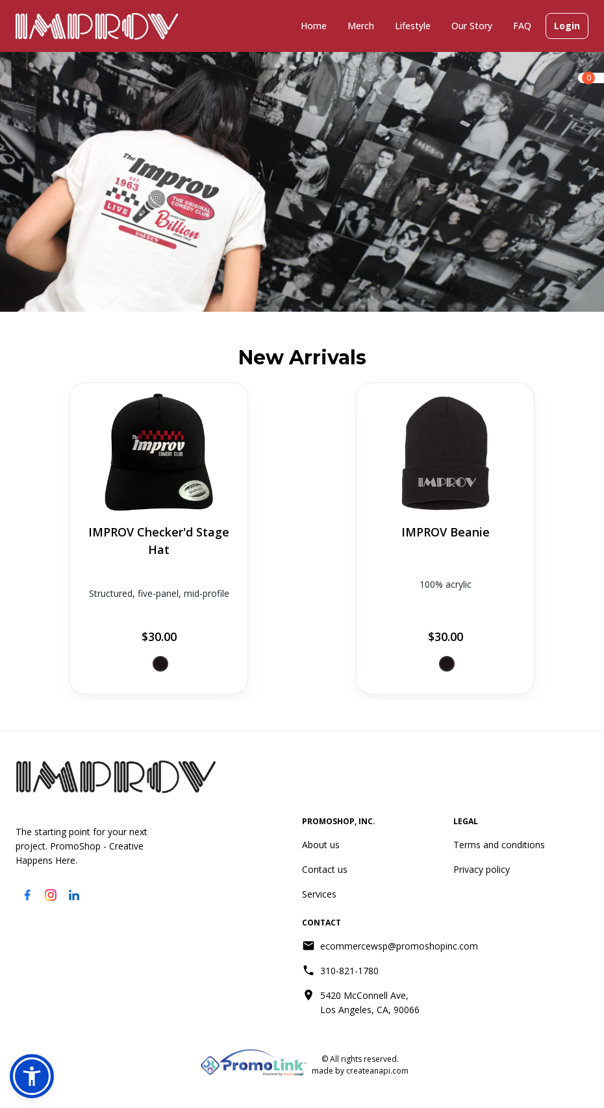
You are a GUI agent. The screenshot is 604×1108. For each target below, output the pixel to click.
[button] (32, 1076)
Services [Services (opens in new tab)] (319, 894)
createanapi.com (376, 1070)
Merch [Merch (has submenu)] (360, 25)
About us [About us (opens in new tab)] (321, 844)
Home (314, 25)
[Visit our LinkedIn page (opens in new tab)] (74, 895)
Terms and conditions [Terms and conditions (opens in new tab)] (499, 844)
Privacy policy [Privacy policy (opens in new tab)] (481, 869)
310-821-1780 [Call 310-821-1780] (349, 970)
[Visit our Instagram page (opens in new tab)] (50, 895)
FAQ (522, 25)
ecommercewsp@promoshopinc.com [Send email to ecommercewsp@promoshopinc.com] (399, 946)
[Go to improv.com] (97, 26)
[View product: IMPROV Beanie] (445, 538)
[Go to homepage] (116, 776)
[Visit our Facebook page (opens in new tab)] (27, 895)
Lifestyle (413, 25)
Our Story (471, 25)
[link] (591, 78)
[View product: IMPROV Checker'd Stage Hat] (158, 538)
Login (567, 26)
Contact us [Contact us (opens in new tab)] (324, 869)
